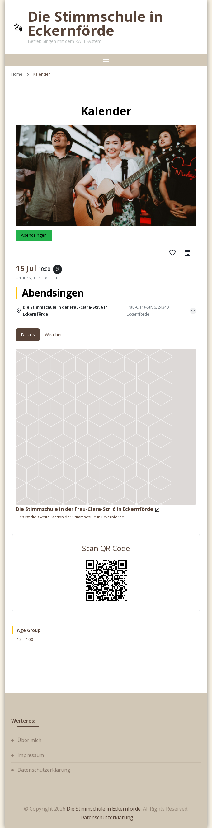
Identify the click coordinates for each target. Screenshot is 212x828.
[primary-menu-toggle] (106, 60)
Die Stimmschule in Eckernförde (95, 23)
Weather (53, 335)
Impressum (30, 755)
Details (28, 335)
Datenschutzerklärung (43, 769)
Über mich (29, 740)
